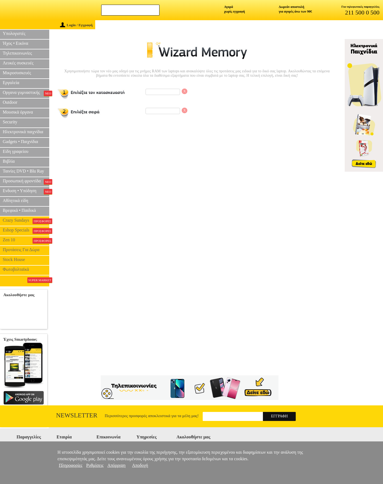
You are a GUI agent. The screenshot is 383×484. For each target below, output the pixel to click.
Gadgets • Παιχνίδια (20, 141)
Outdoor (10, 102)
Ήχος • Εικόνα (15, 43)
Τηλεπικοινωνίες (17, 53)
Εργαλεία (11, 82)
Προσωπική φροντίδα (26, 182)
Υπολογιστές (14, 33)
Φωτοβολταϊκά (16, 269)
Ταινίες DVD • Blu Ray (23, 171)
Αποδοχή (140, 465)
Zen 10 (26, 240)
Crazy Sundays (26, 221)
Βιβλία (9, 161)
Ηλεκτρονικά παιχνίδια (23, 131)
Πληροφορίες (70, 465)
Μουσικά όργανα (18, 112)
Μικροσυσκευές (17, 72)
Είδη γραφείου (15, 151)
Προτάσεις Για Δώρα (21, 249)
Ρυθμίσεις (94, 465)
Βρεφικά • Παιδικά (19, 210)
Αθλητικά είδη (15, 200)
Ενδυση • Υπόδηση (26, 191)
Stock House (14, 259)
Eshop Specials (26, 231)
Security (10, 122)
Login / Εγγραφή (76, 25)
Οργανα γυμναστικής (26, 93)
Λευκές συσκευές (18, 63)
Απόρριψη (116, 465)
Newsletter (76, 415)
